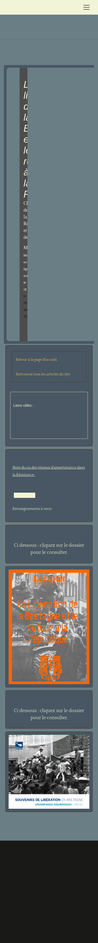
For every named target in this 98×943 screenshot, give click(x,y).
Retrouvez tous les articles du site (43, 374)
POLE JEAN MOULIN (40, 879)
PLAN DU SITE (32, 912)
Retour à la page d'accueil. (36, 360)
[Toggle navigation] (86, 7)
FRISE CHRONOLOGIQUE (47, 901)
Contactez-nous (39, 890)
